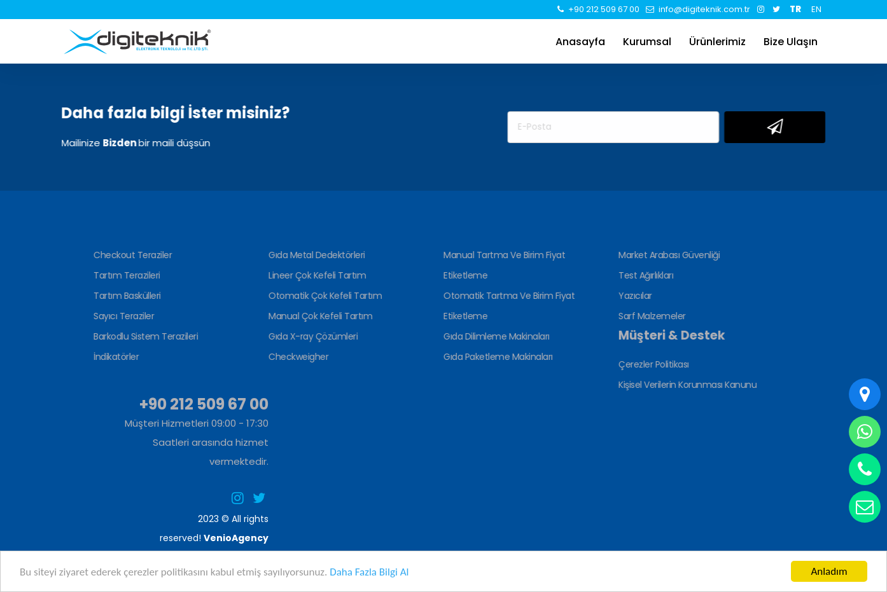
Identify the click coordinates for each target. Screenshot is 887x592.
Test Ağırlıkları (644, 275)
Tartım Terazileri (125, 275)
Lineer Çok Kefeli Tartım (316, 275)
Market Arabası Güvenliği (667, 255)
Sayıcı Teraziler (122, 316)
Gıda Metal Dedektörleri (315, 255)
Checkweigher (297, 356)
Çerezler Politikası (652, 364)
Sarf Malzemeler (651, 316)
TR (795, 9)
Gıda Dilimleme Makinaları (495, 336)
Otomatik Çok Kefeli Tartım (324, 295)
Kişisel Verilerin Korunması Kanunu (686, 384)
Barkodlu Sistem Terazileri (144, 336)
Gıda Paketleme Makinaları (497, 356)
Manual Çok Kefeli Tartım (319, 316)
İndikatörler (114, 356)
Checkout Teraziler (131, 255)
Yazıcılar (634, 295)
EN (816, 9)
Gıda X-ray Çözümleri (311, 336)
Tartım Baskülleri (126, 295)
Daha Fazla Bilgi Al (369, 572)
